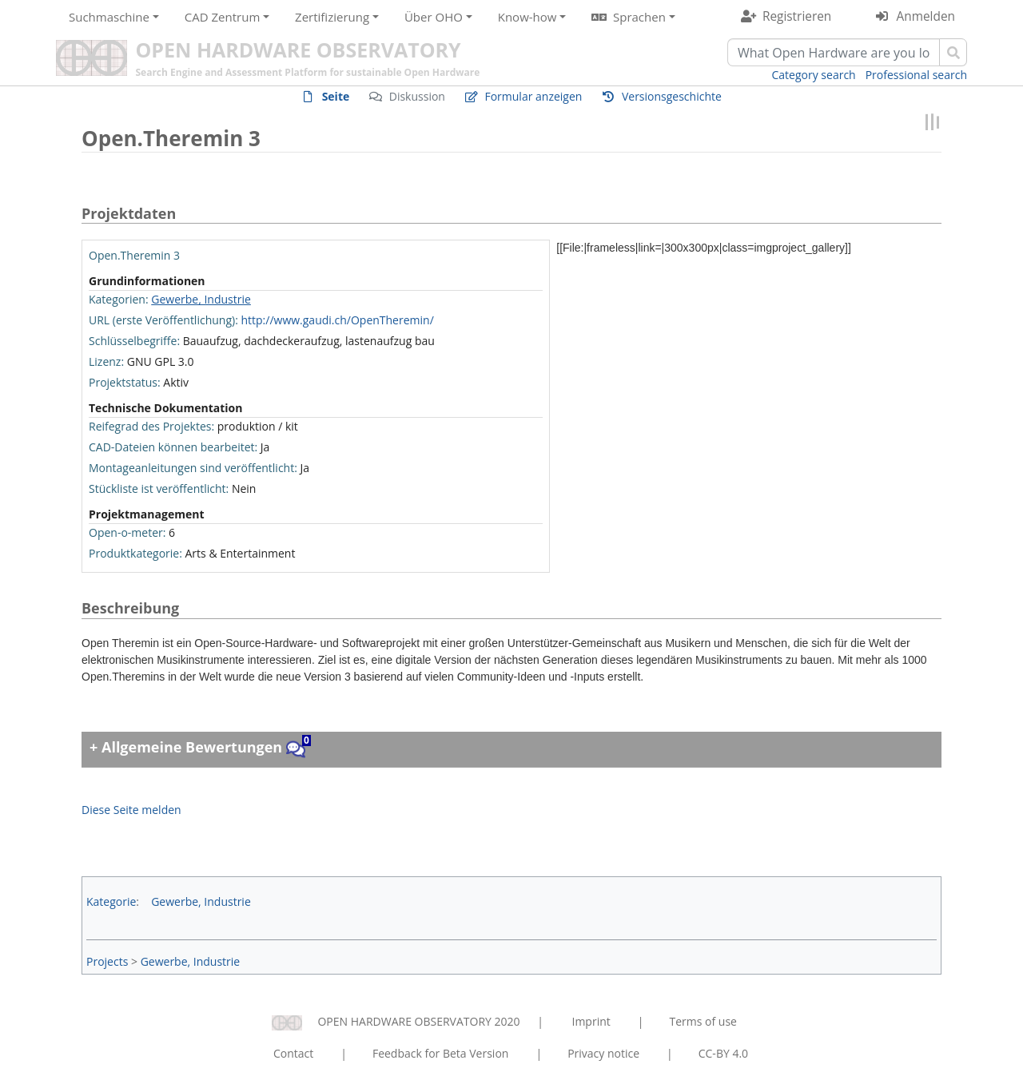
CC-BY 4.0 (723, 1053)
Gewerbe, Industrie (201, 299)
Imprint (591, 1021)
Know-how (527, 17)
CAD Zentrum (222, 17)
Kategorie (111, 901)
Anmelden (926, 16)
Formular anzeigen (533, 96)
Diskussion (417, 96)
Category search (814, 74)
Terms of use (702, 1021)
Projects (107, 961)
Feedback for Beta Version (440, 1053)
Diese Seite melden (131, 809)
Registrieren (796, 16)
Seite (336, 96)
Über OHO (433, 17)
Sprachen (639, 17)
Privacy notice (603, 1053)
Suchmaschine (109, 17)
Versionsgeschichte (672, 96)
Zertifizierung (332, 17)
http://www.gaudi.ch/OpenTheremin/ (337, 320)
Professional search (916, 74)
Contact (293, 1053)
